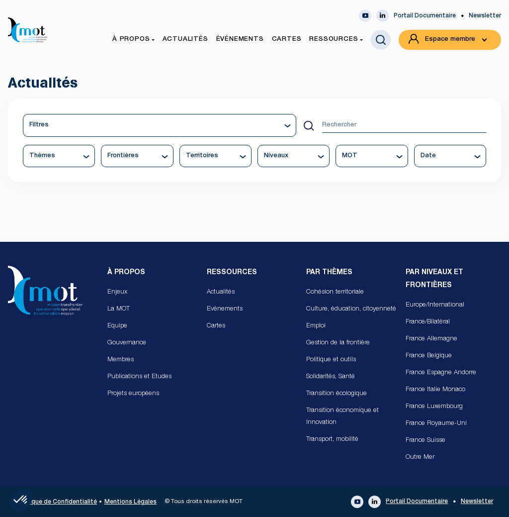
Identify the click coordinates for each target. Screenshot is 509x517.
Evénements (225, 309)
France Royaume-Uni (436, 423)
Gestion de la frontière (338, 343)
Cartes (216, 326)
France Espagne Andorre (441, 373)
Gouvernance (126, 343)
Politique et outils (331, 360)
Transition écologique (336, 394)
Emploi (316, 326)
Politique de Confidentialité (56, 502)
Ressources (232, 272)
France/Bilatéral (428, 322)
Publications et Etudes (139, 377)
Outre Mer (420, 457)
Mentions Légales (130, 502)
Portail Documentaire (425, 16)
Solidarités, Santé (330, 377)
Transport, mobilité (332, 439)
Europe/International (435, 305)
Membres (120, 360)
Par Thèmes (329, 272)
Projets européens (133, 394)
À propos (126, 272)
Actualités (221, 292)
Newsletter (485, 16)
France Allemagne (431, 339)
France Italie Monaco (435, 390)
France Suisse (425, 440)
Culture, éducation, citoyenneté (351, 309)
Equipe (117, 326)
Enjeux (117, 292)
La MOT (118, 309)
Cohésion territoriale (335, 292)
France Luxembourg (434, 407)
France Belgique (429, 356)
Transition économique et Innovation (342, 417)
